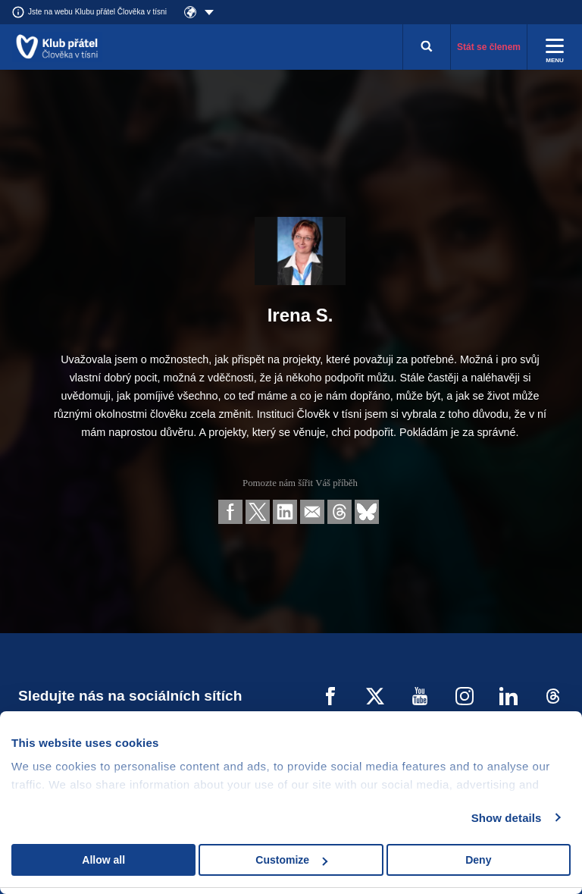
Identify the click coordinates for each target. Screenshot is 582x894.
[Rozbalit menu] (554, 47)
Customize (291, 860)
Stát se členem (489, 47)
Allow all (103, 860)
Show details (506, 817)
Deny (478, 860)
